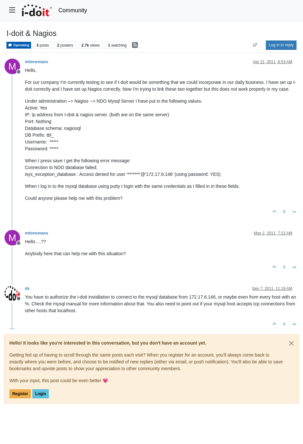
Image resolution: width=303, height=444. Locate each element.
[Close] (291, 343)
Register (20, 394)
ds (27, 288)
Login (40, 394)
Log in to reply (281, 45)
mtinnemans (36, 62)
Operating (18, 45)
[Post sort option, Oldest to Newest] (255, 45)
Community (73, 10)
